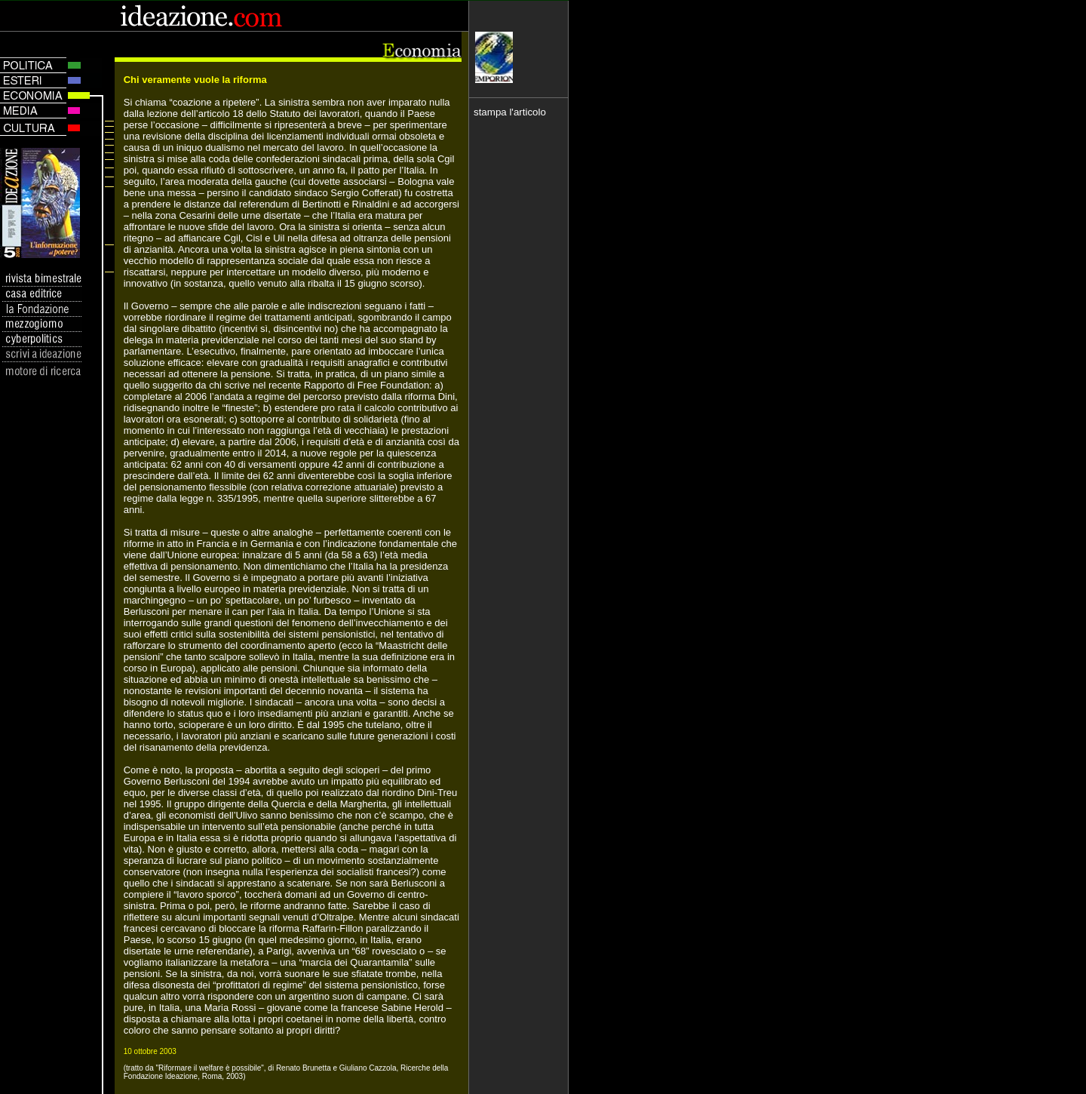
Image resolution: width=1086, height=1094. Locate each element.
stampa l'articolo (510, 112)
